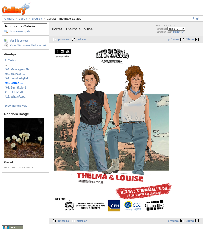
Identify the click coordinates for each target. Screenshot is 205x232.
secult (23, 18)
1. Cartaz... (11, 60)
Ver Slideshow (19, 40)
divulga (37, 18)
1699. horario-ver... (16, 105)
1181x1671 (179, 32)
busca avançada (20, 31)
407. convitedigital (16, 78)
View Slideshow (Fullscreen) (28, 45)
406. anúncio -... (15, 74)
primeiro (63, 39)
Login (196, 18)
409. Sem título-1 (15, 87)
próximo (173, 39)
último (190, 39)
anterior (82, 39)
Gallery (9, 18)
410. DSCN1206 (14, 92)
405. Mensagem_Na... (18, 69)
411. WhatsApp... (15, 96)
